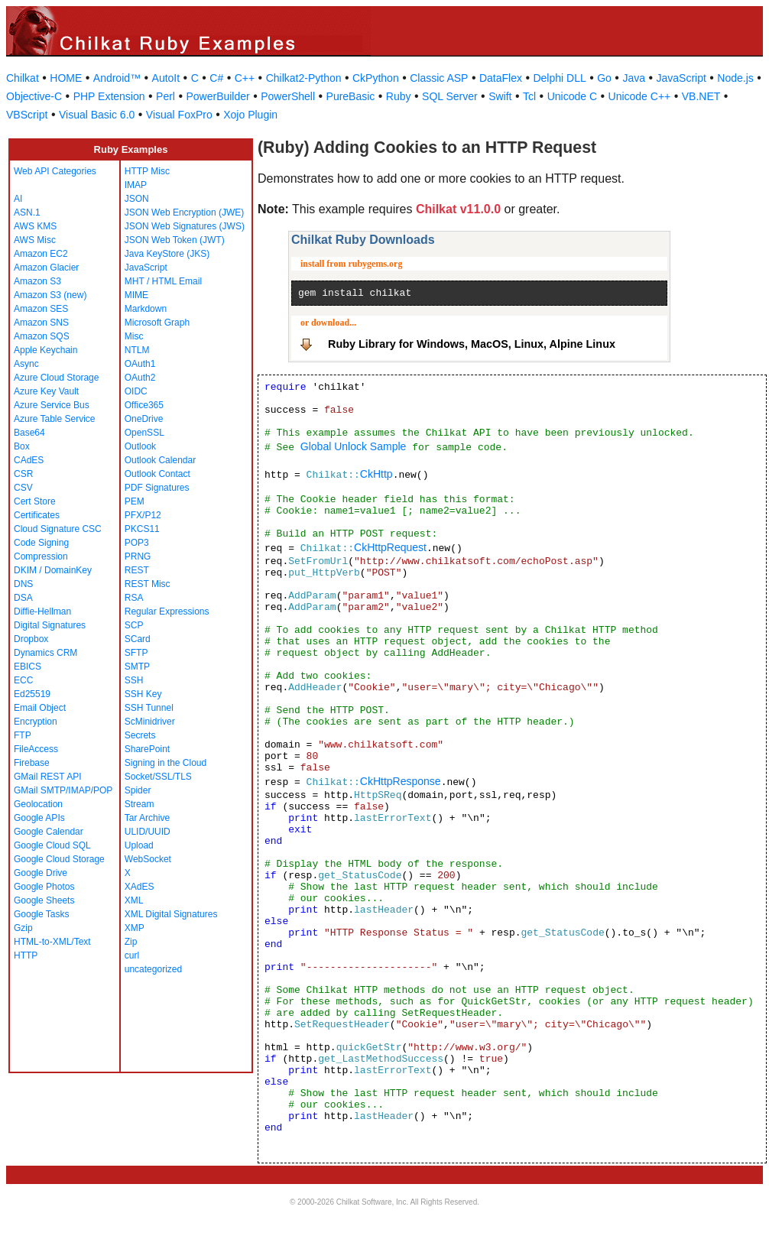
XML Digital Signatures (171, 914)
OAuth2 (140, 377)
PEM (134, 501)
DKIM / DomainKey (53, 570)
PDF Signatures (157, 487)
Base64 (29, 432)
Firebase (32, 762)
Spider (138, 790)
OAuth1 (140, 363)
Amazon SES (41, 308)
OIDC (136, 391)
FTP (22, 735)
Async (26, 363)
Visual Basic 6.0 (97, 115)
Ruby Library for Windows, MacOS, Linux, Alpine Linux (471, 344)
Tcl (529, 96)
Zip (131, 941)
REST (137, 570)
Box (22, 446)
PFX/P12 (143, 515)
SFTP (136, 652)
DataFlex (500, 78)
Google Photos (44, 886)
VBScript (26, 115)
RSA (134, 597)
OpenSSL (144, 432)
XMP (134, 928)
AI (18, 198)
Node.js (735, 78)
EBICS (27, 666)
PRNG (138, 556)
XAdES (139, 886)
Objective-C (34, 96)
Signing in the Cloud (165, 762)
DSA (23, 597)
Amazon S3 (37, 281)
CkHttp (376, 474)
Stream (139, 804)
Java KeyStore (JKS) (167, 253)
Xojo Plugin (250, 115)
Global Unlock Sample (353, 446)
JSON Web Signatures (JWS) (185, 226)
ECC (23, 680)
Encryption (35, 721)
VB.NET (701, 96)
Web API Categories (55, 171)
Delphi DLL (559, 78)
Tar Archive (147, 818)
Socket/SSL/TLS (158, 776)
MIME (136, 295)
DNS (23, 584)
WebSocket (148, 859)
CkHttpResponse (400, 781)
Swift (499, 96)
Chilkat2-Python (304, 78)
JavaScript (681, 78)
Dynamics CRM (45, 652)
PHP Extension (109, 96)
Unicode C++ (639, 96)
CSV (23, 487)
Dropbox (31, 639)
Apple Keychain (45, 350)
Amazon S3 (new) (50, 295)
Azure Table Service (55, 419)
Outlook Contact (157, 474)
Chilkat (22, 78)
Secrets (140, 735)
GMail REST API (47, 776)
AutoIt (166, 78)
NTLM (137, 350)
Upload (139, 845)
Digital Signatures (50, 625)
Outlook (140, 446)
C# (216, 78)
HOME (66, 78)
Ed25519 (32, 694)
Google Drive (40, 873)
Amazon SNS (41, 322)
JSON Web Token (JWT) (175, 240)
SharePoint (147, 749)
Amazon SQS (42, 336)
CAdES (29, 460)
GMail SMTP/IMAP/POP (63, 790)
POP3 (137, 542)
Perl (165, 96)
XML (134, 900)
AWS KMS (35, 226)
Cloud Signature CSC (58, 529)
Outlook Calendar (160, 460)
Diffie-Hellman (42, 611)
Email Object (40, 707)
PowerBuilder (217, 96)
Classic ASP (439, 78)
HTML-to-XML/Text (52, 941)
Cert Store (35, 501)
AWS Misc (35, 240)
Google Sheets (44, 900)
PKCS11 (142, 529)
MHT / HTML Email (163, 281)
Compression (41, 556)
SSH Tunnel (149, 707)
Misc (134, 336)
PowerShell (288, 96)
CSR (23, 474)
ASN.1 (27, 212)
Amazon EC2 (41, 253)
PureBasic (350, 96)
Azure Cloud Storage (56, 377)
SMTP (137, 666)
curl (132, 955)
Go (604, 78)
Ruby (398, 96)
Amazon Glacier (46, 267)
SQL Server (450, 96)
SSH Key (143, 694)
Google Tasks (42, 914)
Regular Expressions (167, 611)
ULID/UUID (147, 831)
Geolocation (38, 804)
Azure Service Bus (51, 405)
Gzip (23, 928)
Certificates (37, 515)
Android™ (117, 78)
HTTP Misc (147, 171)
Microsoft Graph (157, 322)
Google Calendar (48, 831)
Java (633, 78)
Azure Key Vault (46, 391)
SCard (138, 639)
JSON (137, 198)
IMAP (136, 185)
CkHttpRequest (390, 547)
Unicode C (572, 96)
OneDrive (144, 419)
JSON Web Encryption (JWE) (184, 212)
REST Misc (147, 584)
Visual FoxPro (179, 115)
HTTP (25, 955)
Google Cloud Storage (59, 859)
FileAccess (36, 749)
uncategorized (153, 969)
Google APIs (39, 818)
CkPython (375, 78)
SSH (134, 680)
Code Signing (41, 542)
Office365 (144, 405)
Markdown (146, 308)
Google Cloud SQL (52, 845)
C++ (245, 78)
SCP (134, 625)
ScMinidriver (150, 721)
